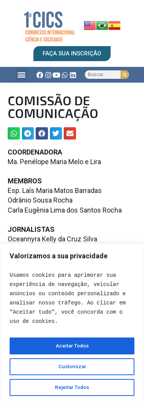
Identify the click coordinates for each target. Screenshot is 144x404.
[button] (21, 74)
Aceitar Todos (72, 346)
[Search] (125, 74)
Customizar (72, 367)
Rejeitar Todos (72, 387)
